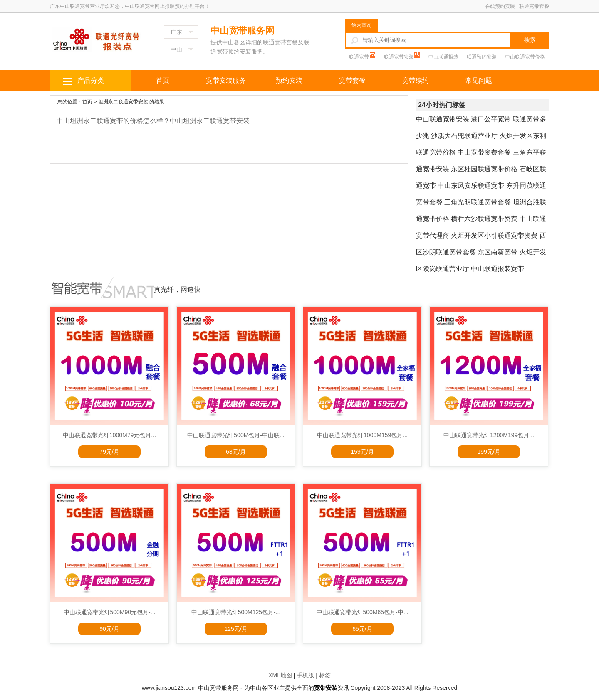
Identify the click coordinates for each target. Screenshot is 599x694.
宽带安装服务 (226, 80)
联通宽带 (359, 57)
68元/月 (235, 451)
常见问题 (478, 80)
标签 (325, 675)
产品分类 (90, 80)
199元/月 (488, 451)
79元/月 (109, 451)
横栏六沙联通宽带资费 (484, 218)
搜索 (530, 40)
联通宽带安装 (399, 57)
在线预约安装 (500, 6)
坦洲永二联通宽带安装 (123, 102)
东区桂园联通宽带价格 (484, 168)
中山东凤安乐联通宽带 (471, 185)
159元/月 (362, 451)
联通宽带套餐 (534, 6)
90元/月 (109, 628)
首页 (162, 80)
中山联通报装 (443, 57)
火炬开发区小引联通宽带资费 (494, 235)
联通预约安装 (482, 57)
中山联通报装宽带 (497, 268)
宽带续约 (415, 80)
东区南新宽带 (497, 252)
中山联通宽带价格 (525, 57)
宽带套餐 (352, 80)
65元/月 (362, 628)
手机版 (305, 675)
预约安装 (289, 80)
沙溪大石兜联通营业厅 (464, 135)
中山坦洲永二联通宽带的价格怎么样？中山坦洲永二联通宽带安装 (153, 120)
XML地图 (280, 675)
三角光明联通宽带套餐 (477, 202)
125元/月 (235, 628)
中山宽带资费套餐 (484, 152)
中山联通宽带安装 (442, 119)
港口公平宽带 (491, 119)
